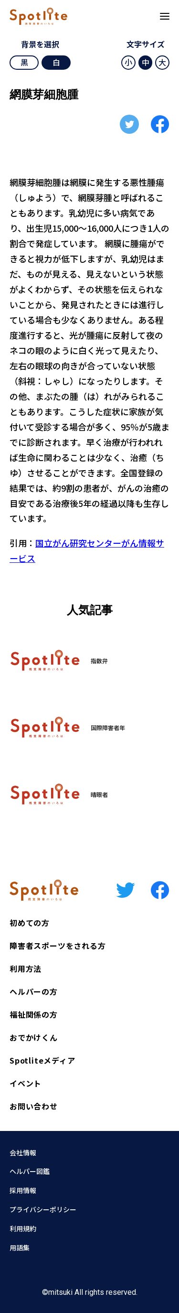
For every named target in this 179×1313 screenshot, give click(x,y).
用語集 (20, 1247)
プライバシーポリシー (43, 1209)
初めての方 (30, 922)
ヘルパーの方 (34, 991)
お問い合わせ (34, 1106)
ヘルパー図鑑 (30, 1171)
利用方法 (26, 968)
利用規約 (23, 1228)
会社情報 (23, 1152)
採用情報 (23, 1190)
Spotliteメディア (42, 1060)
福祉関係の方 (34, 1014)
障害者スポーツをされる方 (58, 945)
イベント (26, 1083)
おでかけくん (34, 1037)
